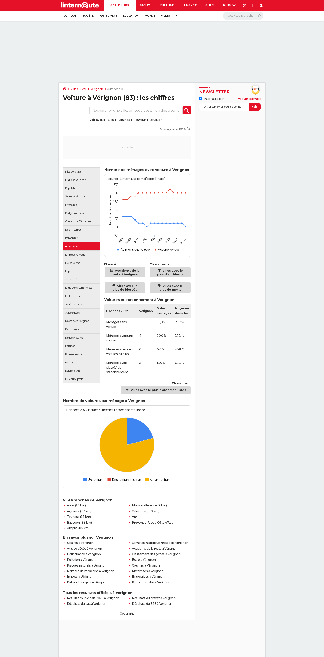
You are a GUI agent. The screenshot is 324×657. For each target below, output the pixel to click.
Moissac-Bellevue (144, 505)
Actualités (119, 5)
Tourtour (140, 120)
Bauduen (156, 120)
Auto (209, 5)
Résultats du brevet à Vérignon (153, 598)
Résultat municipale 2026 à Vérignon (93, 598)
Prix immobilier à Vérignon (151, 582)
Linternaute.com (212, 99)
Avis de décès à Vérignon (84, 548)
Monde (150, 15)
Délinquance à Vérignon (84, 554)
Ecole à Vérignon (144, 560)
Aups (110, 120)
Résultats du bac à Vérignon (86, 604)
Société (88, 15)
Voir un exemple (249, 99)
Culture (167, 5)
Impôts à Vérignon (80, 576)
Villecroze (139, 511)
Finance (190, 5)
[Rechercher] (243, 16)
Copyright (127, 613)
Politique (69, 15)
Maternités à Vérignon (147, 571)
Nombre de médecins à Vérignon (90, 571)
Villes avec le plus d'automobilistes (158, 390)
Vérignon (96, 89)
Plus (229, 5)
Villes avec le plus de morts (171, 288)
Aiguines (124, 120)
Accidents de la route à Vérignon (126, 272)
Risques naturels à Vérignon (86, 565)
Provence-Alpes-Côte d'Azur (153, 522)
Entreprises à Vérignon (148, 576)
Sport (145, 5)
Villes (165, 15)
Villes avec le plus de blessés (125, 288)
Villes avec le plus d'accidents (170, 272)
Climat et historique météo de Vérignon (160, 543)
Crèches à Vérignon (146, 565)
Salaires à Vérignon (80, 543)
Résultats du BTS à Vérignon (152, 604)
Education (131, 15)
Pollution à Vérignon (81, 560)
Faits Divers (108, 15)
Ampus (72, 528)
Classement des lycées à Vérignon (156, 554)
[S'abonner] (230, 107)
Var (84, 89)
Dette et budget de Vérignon (87, 582)
